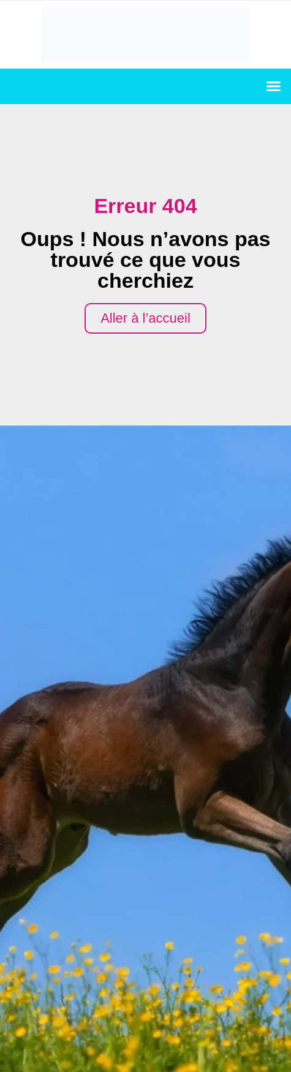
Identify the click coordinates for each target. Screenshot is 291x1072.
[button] (273, 86)
